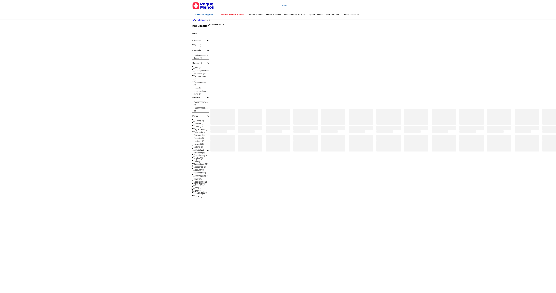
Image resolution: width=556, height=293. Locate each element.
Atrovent (198, 144)
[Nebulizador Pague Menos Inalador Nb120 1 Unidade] (305, 87)
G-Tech (198, 121)
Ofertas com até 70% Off (232, 15)
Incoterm (198, 141)
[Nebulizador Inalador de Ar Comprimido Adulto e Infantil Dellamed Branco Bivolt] (333, 87)
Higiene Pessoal (316, 15)
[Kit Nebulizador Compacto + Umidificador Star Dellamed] (361, 87)
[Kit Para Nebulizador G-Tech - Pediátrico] (527, 87)
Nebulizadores (199, 77)
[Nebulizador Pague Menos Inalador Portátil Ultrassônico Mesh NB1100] (250, 87)
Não (197, 45)
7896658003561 (200, 109)
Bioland (198, 147)
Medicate (199, 123)
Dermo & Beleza (273, 15)
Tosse (197, 88)
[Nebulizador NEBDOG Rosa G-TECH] (471, 87)
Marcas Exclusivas (351, 15)
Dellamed (199, 132)
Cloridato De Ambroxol (199, 151)
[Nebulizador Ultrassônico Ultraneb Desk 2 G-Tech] (416, 87)
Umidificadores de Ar (199, 92)
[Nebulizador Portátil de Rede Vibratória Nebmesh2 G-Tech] (222, 87)
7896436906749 (200, 103)
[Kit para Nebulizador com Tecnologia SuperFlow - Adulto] (388, 87)
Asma (197, 68)
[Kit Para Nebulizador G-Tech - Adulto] (278, 87)
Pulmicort (198, 135)
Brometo (198, 138)
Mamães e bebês (255, 15)
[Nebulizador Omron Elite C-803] (444, 87)
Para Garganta (199, 83)
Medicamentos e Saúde (294, 15)
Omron (198, 126)
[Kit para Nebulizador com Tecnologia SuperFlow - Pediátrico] (499, 87)
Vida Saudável (332, 15)
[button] (200, 41)
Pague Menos (200, 129)
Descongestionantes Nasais (201, 72)
